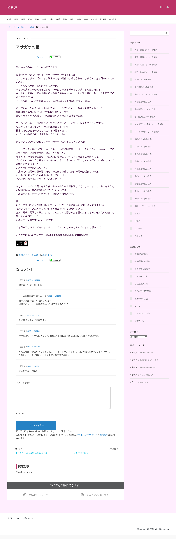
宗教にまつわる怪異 (143, 176)
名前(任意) (20, 418)
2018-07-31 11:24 (32, 315)
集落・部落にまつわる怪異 (146, 57)
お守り (132, 382)
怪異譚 (12, 7)
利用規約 (104, 439)
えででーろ (139, 321)
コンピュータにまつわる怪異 (147, 132)
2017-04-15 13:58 (54, 296)
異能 (72, 19)
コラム (122, 19)
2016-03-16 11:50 (33, 280)
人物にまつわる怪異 (143, 161)
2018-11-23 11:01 (33, 331)
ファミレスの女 (141, 276)
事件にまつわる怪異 (143, 191)
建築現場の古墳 (141, 299)
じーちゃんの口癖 (142, 313)
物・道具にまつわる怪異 (145, 117)
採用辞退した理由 (142, 261)
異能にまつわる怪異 (143, 146)
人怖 (51, 19)
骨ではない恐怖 (141, 254)
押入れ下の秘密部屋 (143, 291)
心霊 (9, 19)
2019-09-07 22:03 (33, 347)
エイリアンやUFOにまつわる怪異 (149, 124)
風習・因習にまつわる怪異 (146, 50)
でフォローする (38, 499)
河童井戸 (133, 352)
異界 (23, 19)
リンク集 (138, 228)
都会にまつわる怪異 (143, 154)
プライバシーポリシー (87, 439)
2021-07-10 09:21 (33, 366)
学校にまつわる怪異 (143, 139)
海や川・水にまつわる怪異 (146, 94)
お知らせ (138, 236)
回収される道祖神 (142, 269)
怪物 (65, 19)
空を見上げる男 (141, 284)
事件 (86, 19)
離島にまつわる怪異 (143, 79)
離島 (37, 19)
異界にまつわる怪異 (143, 102)
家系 (58, 19)
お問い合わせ (28, 523)
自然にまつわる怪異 (28, 255)
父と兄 (137, 306)
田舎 (30, 19)
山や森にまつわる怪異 (144, 87)
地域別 (103, 19)
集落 (44, 19)
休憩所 (137, 221)
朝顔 (50, 255)
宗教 (79, 19)
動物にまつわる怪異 (143, 184)
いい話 (94, 19)
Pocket (40, 57)
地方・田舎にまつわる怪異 (146, 72)
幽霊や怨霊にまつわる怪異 (146, 64)
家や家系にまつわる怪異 (145, 109)
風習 (16, 19)
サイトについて (13, 523)
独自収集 (113, 19)
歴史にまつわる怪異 (143, 169)
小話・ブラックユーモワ (145, 206)
